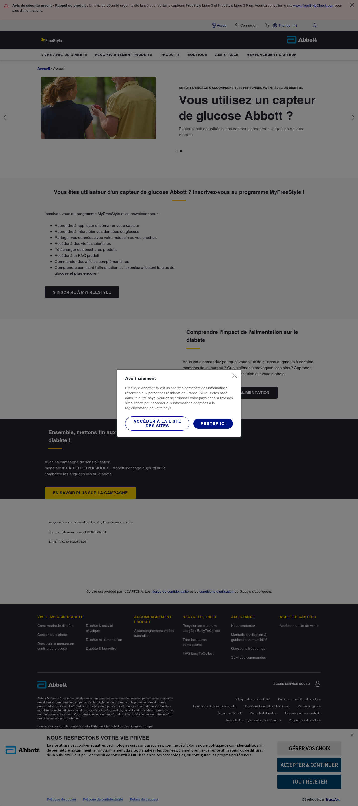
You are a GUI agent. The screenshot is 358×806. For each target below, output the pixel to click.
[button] (157, 423)
